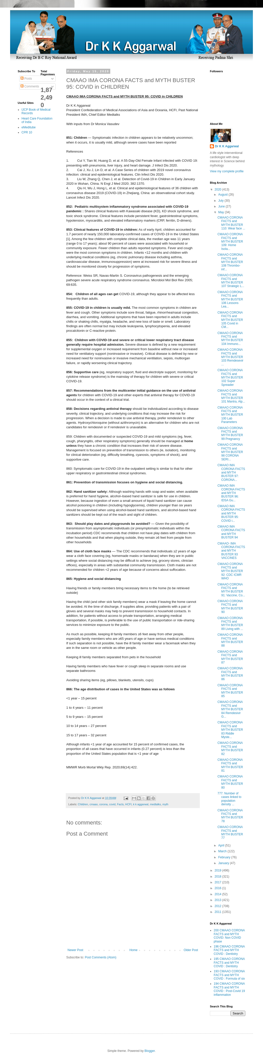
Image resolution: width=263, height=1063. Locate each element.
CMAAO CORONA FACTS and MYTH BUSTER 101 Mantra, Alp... (231, 396)
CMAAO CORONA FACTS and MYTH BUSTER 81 (230, 765)
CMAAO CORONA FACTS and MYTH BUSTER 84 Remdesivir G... (230, 709)
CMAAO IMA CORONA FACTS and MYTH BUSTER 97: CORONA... (231, 472)
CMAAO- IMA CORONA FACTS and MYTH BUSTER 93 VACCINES (231, 551)
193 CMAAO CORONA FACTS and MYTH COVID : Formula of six (229, 975)
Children (83, 804)
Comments (29, 86)
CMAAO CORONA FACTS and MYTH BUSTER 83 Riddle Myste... (230, 730)
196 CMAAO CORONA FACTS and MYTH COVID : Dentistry (229, 950)
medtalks (155, 804)
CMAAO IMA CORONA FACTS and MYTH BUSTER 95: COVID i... (231, 513)
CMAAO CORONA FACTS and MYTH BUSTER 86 (230, 674)
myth (165, 804)
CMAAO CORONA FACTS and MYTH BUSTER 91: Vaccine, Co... (231, 590)
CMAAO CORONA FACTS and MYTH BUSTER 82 (230, 748)
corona (103, 804)
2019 (218, 870)
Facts (120, 804)
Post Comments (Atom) (100, 957)
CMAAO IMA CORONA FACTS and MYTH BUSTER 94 (231, 532)
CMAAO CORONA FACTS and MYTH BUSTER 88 (230, 640)
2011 (218, 912)
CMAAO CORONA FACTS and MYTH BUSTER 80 (230, 782)
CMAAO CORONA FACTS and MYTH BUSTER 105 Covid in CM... (230, 320)
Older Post (191, 950)
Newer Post (75, 950)
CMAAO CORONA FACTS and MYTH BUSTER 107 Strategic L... (230, 280)
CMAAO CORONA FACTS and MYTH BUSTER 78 (230, 816)
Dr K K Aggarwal (227, 146)
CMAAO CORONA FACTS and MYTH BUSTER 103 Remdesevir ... (230, 357)
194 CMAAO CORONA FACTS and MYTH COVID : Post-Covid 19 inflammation (229, 989)
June (222, 206)
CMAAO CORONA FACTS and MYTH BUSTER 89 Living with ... (230, 623)
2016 (218, 888)
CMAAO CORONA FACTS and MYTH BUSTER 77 (230, 832)
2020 (218, 189)
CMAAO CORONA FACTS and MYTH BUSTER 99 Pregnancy (230, 433)
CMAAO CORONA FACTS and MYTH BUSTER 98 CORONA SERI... (230, 452)
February (224, 857)
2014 (218, 894)
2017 (218, 882)
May (221, 212)
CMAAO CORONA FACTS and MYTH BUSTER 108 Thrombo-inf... (230, 262)
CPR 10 (26, 132)
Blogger (149, 1051)
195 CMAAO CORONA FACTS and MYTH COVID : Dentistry (229, 962)
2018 (218, 876)
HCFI (128, 804)
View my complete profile (227, 171)
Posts (26, 78)
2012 (218, 906)
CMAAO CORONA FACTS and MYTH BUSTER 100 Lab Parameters (230, 415)
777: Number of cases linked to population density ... (229, 799)
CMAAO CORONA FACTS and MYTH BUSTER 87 (230, 657)
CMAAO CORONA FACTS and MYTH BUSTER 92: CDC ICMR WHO (230, 571)
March (223, 851)
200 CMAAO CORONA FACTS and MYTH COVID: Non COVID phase (229, 936)
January (224, 863)
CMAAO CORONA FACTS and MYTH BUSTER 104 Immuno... (230, 338)
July (221, 200)
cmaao (94, 804)
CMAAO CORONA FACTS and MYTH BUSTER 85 (230, 690)
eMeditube (28, 127)
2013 (218, 900)
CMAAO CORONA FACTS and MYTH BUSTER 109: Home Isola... (230, 241)
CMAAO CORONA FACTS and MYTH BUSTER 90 (230, 606)
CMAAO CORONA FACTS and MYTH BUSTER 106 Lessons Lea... (230, 299)
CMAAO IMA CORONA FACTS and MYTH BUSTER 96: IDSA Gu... (231, 493)
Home (133, 950)
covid (112, 804)
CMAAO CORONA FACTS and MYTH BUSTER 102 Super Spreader (230, 377)
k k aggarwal (140, 804)
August (223, 194)
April (221, 845)
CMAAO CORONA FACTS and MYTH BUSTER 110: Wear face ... (231, 223)
